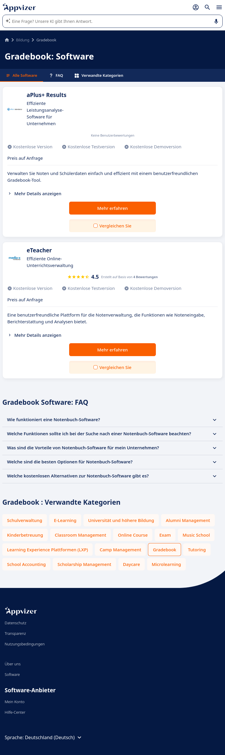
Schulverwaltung (24, 520)
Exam (165, 535)
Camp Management (120, 549)
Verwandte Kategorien (99, 75)
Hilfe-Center (15, 712)
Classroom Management (80, 535)
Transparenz (15, 633)
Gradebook (164, 549)
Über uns (13, 663)
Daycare (131, 564)
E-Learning (65, 520)
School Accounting (26, 564)
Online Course (133, 535)
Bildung (22, 39)
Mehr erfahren (112, 208)
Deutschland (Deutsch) (54, 737)
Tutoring (197, 549)
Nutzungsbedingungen (25, 644)
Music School (196, 535)
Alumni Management (188, 520)
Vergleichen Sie (115, 226)
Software (12, 674)
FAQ (56, 75)
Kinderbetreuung (25, 535)
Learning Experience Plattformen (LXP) (47, 549)
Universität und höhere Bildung (121, 520)
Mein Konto (15, 701)
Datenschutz (15, 622)
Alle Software (21, 75)
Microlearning (166, 564)
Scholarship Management (84, 564)
